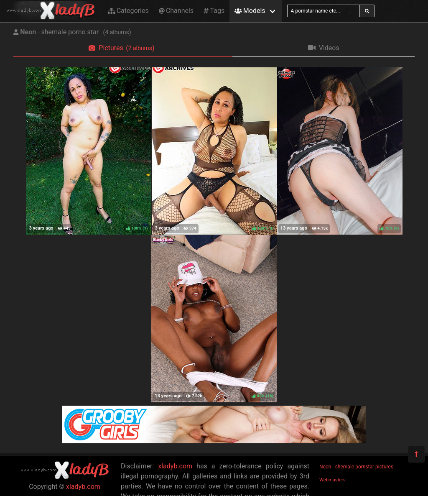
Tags (214, 11)
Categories (128, 11)
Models (249, 11)
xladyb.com (83, 487)
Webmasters (332, 480)
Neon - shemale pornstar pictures (356, 467)
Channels (176, 11)
